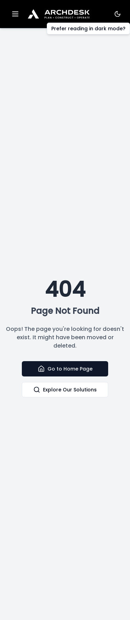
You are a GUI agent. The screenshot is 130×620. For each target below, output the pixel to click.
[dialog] (117, 606)
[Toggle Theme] (117, 14)
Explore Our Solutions (65, 389)
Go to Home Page (65, 368)
